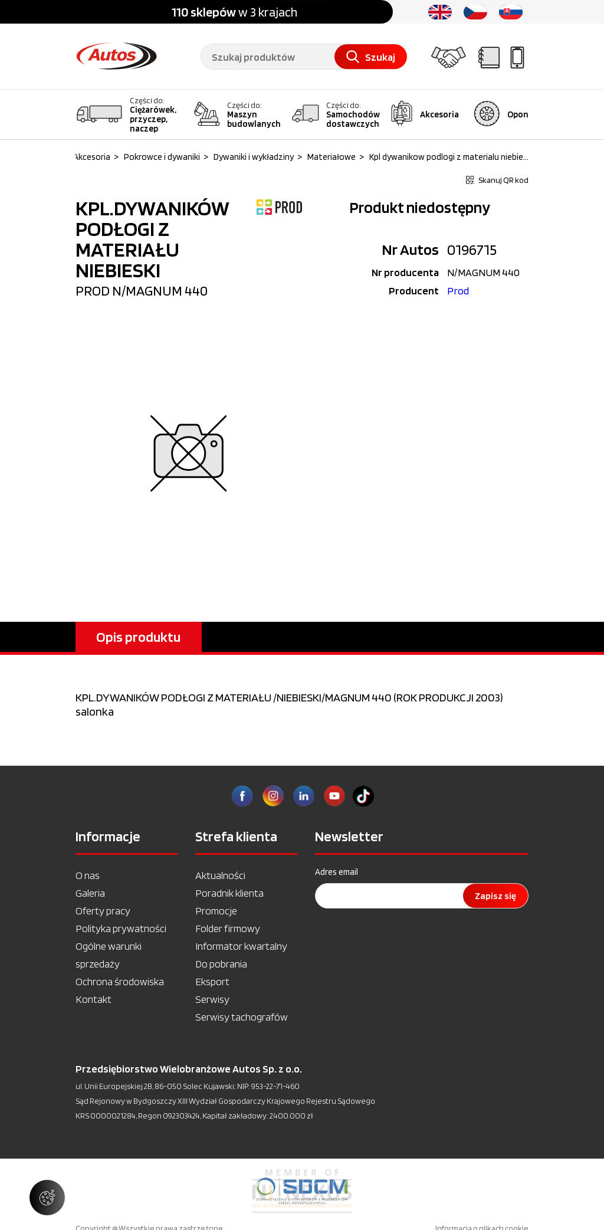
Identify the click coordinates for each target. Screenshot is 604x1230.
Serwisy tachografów (241, 1017)
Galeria (90, 893)
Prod (458, 290)
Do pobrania (221, 963)
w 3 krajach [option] (234, 11)
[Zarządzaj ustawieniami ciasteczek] (47, 1197)
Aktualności (220, 875)
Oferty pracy (103, 910)
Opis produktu (138, 636)
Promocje (216, 910)
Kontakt (93, 999)
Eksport (212, 981)
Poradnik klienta (229, 893)
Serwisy (212, 999)
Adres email (336, 872)
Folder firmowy (227, 928)
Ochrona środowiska (120, 981)
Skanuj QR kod (497, 180)
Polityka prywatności (121, 928)
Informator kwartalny (241, 946)
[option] (302, 1191)
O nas (88, 875)
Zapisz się (495, 895)
